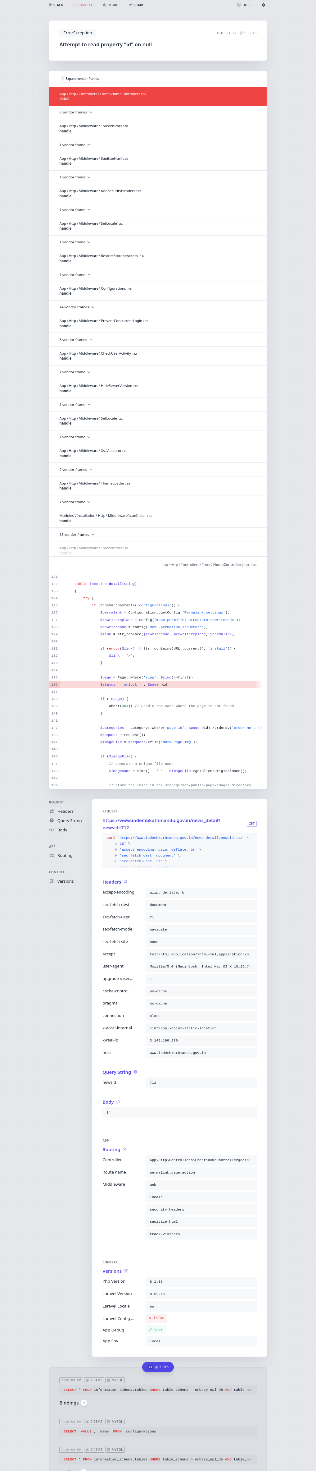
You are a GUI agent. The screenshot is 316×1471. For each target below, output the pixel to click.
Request (56, 802)
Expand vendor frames (80, 78)
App (52, 846)
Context (56, 872)
